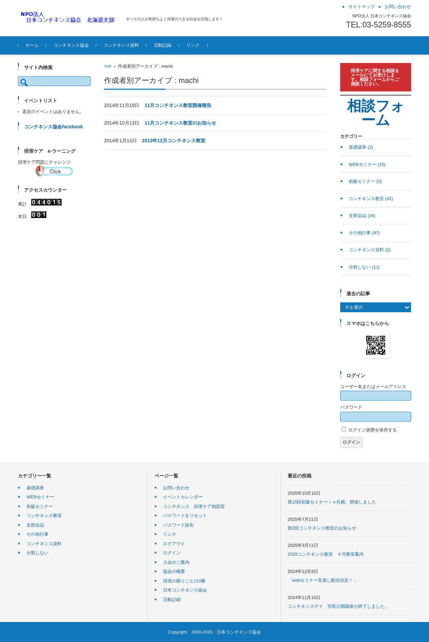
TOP (107, 66)
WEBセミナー (367, 164)
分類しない (364, 267)
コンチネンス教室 (371, 198)
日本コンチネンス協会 (185, 590)
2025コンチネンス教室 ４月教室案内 (326, 554)
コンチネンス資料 (121, 45)
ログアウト (174, 543)
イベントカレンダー (183, 496)
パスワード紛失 (178, 525)
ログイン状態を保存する (372, 429)
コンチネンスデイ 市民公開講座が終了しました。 (338, 606)
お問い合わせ (176, 487)
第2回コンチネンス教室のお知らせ (322, 528)
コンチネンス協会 (71, 45)
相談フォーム (376, 113)
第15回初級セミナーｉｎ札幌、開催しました (332, 502)
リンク (193, 45)
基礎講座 (361, 147)
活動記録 (162, 45)
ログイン (351, 442)
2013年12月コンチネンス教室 (173, 140)
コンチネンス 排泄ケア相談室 (194, 506)
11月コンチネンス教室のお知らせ (181, 123)
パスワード (351, 407)
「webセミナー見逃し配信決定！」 (323, 580)
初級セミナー (365, 181)
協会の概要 (174, 571)
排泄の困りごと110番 (184, 580)
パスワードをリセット (185, 515)
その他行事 (364, 232)
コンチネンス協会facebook (53, 126)
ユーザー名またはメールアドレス (373, 386)
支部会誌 (362, 215)
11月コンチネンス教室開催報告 (178, 105)
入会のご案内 (176, 562)
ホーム (32, 45)
